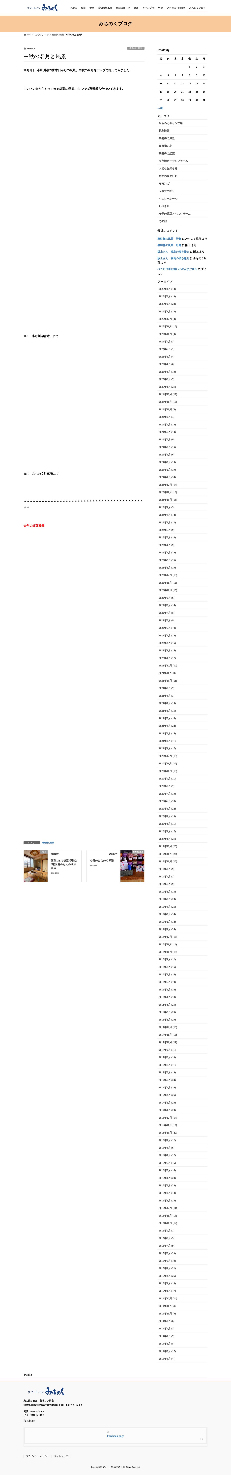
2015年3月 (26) (167, 1275)
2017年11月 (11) (168, 1034)
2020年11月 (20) (168, 763)
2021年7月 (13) (167, 703)
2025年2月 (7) (166, 379)
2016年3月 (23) (167, 1185)
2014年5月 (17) (167, 1351)
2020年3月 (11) (167, 823)
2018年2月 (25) (167, 1012)
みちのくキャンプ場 (171, 123)
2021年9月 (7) (166, 688)
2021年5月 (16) (167, 718)
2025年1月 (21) (167, 386)
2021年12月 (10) (168, 665)
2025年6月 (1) (166, 349)
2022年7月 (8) (166, 612)
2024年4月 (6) (166, 454)
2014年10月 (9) (167, 1313)
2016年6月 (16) (167, 1162)
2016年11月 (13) (168, 1125)
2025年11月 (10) (168, 326)
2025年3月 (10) (167, 371)
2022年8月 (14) (167, 605)
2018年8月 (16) (167, 967)
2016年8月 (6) (166, 1147)
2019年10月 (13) (168, 861)
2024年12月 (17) (168, 394)
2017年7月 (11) (167, 1065)
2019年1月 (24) (167, 929)
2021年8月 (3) (166, 695)
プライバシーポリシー (37, 1456)
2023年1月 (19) (167, 567)
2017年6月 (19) (167, 1072)
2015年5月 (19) (167, 1260)
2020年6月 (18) (167, 801)
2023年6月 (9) (166, 530)
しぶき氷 (164, 206)
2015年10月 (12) (168, 1223)
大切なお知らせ (168, 168)
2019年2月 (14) (167, 921)
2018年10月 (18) (168, 951)
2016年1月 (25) (167, 1200)
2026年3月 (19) (167, 296)
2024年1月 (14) (167, 477)
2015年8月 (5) (166, 1238)
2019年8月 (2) (166, 876)
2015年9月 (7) (166, 1230)
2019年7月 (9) (166, 884)
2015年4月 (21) (167, 1268)
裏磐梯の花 (165, 145)
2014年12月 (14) (168, 1298)
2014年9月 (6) (166, 1321)
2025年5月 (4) (166, 356)
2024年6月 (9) (166, 439)
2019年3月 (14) (167, 914)
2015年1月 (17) (167, 1290)
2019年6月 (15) (167, 891)
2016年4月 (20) (167, 1178)
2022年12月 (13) (168, 575)
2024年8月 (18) (167, 424)
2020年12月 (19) (168, 756)
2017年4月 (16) (167, 1087)
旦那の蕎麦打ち (168, 176)
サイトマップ (61, 1456)
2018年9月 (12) (167, 959)
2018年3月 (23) (167, 1004)
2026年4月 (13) (167, 288)
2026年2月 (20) (167, 303)
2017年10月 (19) (168, 1042)
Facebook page (115, 1435)
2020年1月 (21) (167, 838)
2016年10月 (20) (168, 1132)
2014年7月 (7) (166, 1336)
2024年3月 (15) (167, 462)
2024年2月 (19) (167, 469)
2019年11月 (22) (168, 854)
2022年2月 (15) (167, 650)
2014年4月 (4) (166, 1358)
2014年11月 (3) (167, 1306)
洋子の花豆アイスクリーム (175, 213)
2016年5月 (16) (167, 1170)
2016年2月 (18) (167, 1192)
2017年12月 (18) (168, 1027)
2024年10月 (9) (167, 409)
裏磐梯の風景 (135, 48)
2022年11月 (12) (168, 582)
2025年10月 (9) (167, 334)
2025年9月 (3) (166, 341)
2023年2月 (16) (167, 560)
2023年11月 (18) (168, 492)
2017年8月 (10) (167, 1057)
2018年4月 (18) (167, 997)
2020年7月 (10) (167, 793)
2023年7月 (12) (167, 522)
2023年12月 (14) (168, 484)
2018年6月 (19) (167, 982)
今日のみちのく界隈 (102, 860)
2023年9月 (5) (166, 507)
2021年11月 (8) (167, 673)
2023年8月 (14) (167, 514)
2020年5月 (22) (167, 808)
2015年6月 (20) (167, 1253)
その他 (163, 221)
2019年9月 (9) (166, 869)
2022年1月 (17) (167, 658)
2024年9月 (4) (166, 416)
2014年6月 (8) (166, 1343)
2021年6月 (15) (167, 710)
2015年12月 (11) (168, 1208)
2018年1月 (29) (167, 1019)
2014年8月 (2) (166, 1328)
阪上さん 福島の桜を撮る (173, 251)
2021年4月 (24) (167, 725)
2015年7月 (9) (166, 1245)
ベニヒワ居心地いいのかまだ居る (177, 269)
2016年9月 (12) (167, 1140)
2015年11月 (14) (168, 1215)
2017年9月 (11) (167, 1049)
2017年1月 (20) (167, 1110)
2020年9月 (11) (167, 778)
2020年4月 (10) (167, 816)
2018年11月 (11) (168, 944)
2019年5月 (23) (167, 899)
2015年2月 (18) (167, 1283)
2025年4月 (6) (166, 364)
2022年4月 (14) (167, 635)
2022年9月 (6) (166, 597)
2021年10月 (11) (168, 680)
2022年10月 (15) (168, 590)
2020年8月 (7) (166, 786)
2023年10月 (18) (168, 499)
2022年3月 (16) (167, 643)
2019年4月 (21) (167, 906)
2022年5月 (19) (167, 627)
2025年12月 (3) (167, 319)
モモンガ (164, 183)
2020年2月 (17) (167, 831)
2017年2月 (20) (167, 1102)
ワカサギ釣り (167, 191)
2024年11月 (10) (168, 401)
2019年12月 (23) (168, 846)
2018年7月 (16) (167, 974)
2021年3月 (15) (167, 733)
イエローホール (168, 198)
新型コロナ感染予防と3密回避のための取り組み (64, 864)
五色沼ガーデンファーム (173, 161)
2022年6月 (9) (166, 620)
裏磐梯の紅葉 (167, 153)
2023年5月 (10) (167, 537)
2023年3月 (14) (167, 552)
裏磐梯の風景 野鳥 (169, 238)
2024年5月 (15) (167, 447)
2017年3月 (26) (167, 1095)
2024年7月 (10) (167, 432)
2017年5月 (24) (167, 1080)
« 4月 (160, 108)
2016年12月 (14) (168, 1117)
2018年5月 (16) (167, 989)
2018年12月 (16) (168, 936)
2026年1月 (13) (167, 311)
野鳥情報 (164, 130)
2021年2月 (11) (167, 740)
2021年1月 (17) (167, 748)
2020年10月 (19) (168, 771)
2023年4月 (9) (166, 545)
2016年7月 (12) (167, 1155)
